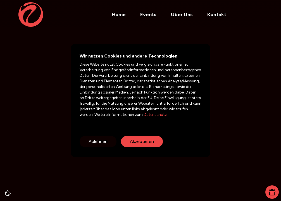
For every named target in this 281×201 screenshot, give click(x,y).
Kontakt (216, 14)
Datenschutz (155, 114)
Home (119, 14)
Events (148, 14)
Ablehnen (98, 141)
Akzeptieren (142, 141)
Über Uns (182, 14)
